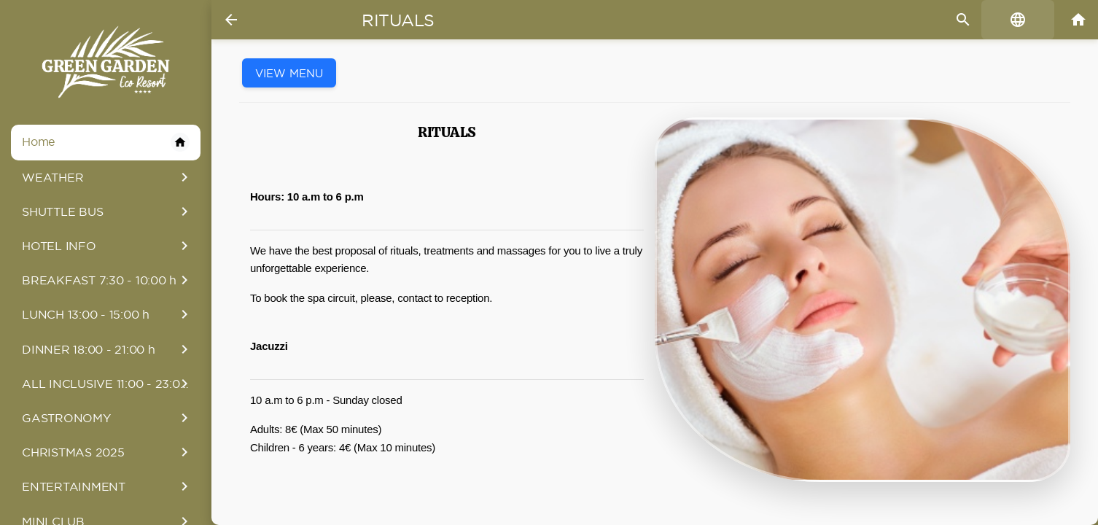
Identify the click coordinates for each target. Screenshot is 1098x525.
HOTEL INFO (107, 245)
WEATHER (107, 177)
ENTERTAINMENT (107, 486)
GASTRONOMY (107, 418)
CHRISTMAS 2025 (107, 452)
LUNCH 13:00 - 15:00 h (107, 314)
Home (106, 142)
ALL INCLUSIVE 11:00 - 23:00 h (110, 383)
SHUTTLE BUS (107, 211)
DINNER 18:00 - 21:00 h (107, 349)
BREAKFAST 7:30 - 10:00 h (107, 280)
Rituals (398, 20)
